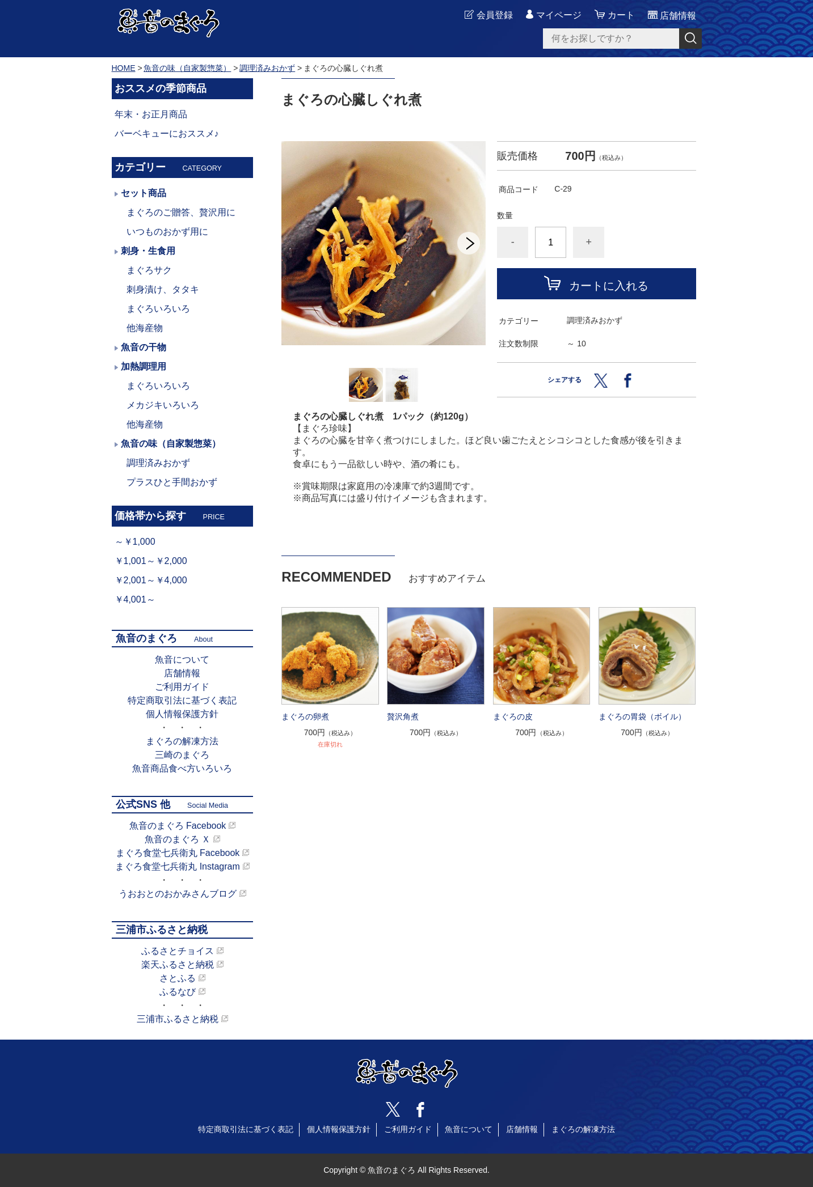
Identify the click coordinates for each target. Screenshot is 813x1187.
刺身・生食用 (148, 251)
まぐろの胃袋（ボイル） (642, 716)
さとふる (177, 978)
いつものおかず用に (167, 231)
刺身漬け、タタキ (163, 289)
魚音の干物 (143, 347)
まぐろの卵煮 (305, 716)
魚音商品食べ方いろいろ (182, 768)
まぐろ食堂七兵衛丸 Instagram (177, 866)
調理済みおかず (267, 68)
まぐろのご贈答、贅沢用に (181, 212)
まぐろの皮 (513, 716)
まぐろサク (149, 270)
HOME (124, 68)
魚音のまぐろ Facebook (177, 825)
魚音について (182, 659)
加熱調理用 (143, 366)
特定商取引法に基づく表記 (182, 700)
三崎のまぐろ (182, 755)
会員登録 (495, 15)
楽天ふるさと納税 (177, 964)
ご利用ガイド (182, 687)
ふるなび (177, 992)
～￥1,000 (135, 541)
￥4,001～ (135, 599)
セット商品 (143, 193)
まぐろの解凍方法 (182, 741)
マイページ (559, 15)
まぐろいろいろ (158, 308)
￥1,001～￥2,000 (151, 561)
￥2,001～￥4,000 (151, 580)
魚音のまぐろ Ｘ (177, 839)
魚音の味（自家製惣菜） (187, 68)
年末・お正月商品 (151, 114)
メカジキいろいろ (163, 405)
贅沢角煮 (403, 716)
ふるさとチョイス (177, 951)
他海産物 (145, 328)
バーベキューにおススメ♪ (167, 133)
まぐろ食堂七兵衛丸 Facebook (178, 853)
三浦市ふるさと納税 (177, 1019)
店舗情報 (182, 673)
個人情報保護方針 (182, 714)
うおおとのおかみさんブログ (178, 893)
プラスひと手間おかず (172, 482)
